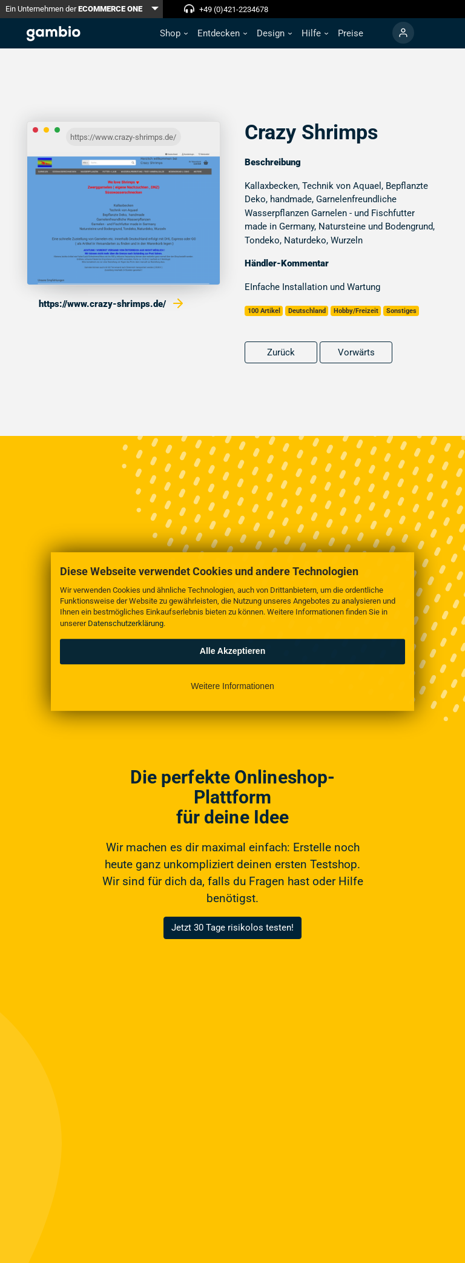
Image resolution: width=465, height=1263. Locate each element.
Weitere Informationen (232, 686)
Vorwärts (356, 352)
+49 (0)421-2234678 (233, 9)
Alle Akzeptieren (232, 651)
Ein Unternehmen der (73, 8)
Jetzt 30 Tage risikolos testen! (232, 927)
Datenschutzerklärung (125, 623)
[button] (174, 33)
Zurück (281, 352)
